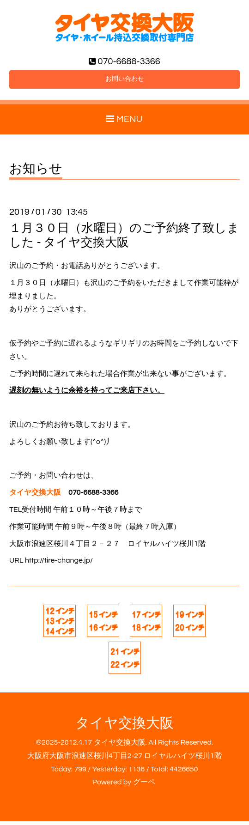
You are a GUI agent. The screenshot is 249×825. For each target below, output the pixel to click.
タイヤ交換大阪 (124, 727)
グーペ (144, 786)
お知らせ (35, 172)
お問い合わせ (125, 81)
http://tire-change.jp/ (59, 564)
